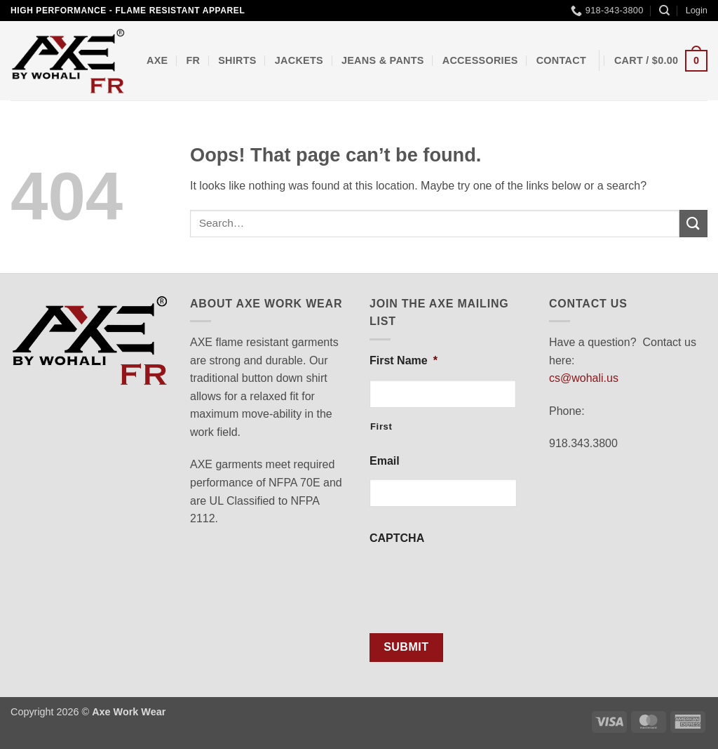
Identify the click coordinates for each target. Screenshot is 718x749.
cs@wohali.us (583, 378)
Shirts (237, 60)
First (381, 426)
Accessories (480, 60)
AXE (157, 60)
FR (193, 60)
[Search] (664, 10)
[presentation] (476, 583)
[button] (696, 10)
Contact (561, 60)
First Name (404, 360)
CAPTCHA (397, 538)
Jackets (299, 60)
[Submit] (693, 223)
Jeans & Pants (382, 60)
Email (385, 461)
